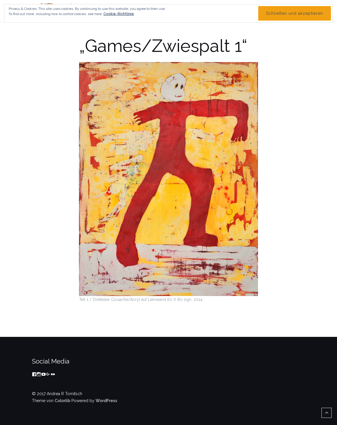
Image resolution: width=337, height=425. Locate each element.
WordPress (106, 400)
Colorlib (62, 400)
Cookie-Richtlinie (118, 14)
